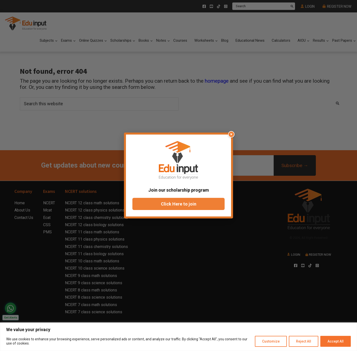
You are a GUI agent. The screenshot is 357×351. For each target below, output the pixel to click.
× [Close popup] (231, 134)
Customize (271, 341)
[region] (178, 336)
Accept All (335, 341)
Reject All (303, 341)
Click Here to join (178, 204)
